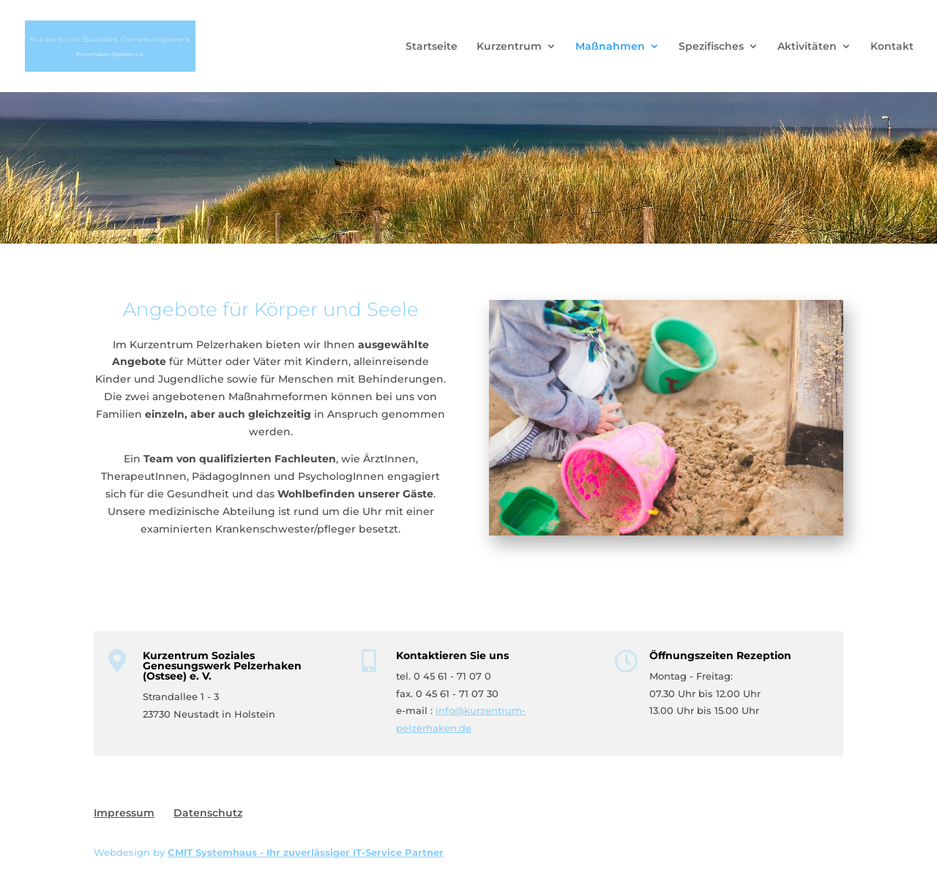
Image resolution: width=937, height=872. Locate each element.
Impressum (124, 812)
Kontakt (892, 47)
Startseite (432, 47)
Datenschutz (207, 812)
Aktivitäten (807, 47)
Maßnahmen (610, 47)
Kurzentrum (509, 47)
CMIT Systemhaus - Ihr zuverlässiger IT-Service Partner (306, 852)
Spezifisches (711, 47)
